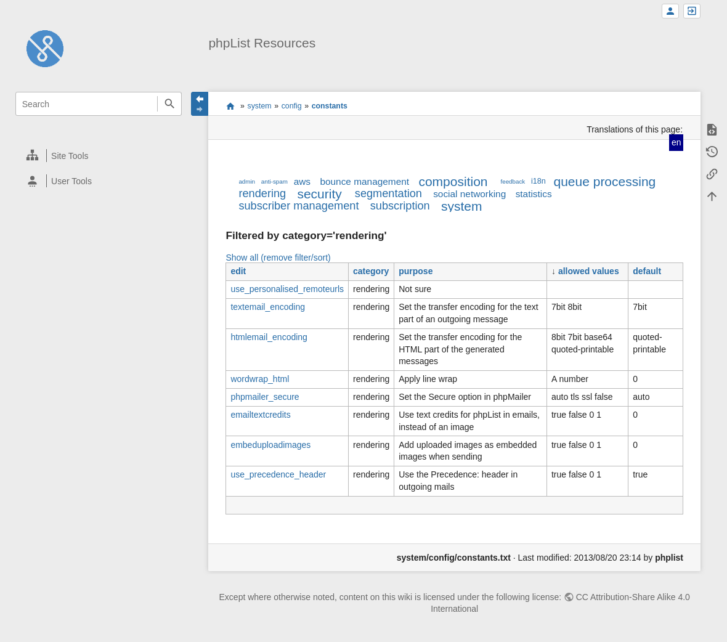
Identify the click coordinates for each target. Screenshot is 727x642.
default (647, 271)
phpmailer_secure (264, 397)
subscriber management (298, 206)
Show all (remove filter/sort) (277, 257)
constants (329, 106)
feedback (513, 181)
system (260, 106)
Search (169, 103)
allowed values (588, 271)
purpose (416, 271)
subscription (400, 206)
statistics (534, 194)
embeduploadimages (270, 445)
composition (452, 181)
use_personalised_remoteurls (287, 289)
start (230, 106)
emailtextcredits (260, 415)
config (292, 106)
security (319, 194)
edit (238, 271)
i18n (538, 181)
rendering (262, 193)
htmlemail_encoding (268, 337)
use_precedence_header (278, 474)
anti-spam (274, 181)
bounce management (364, 181)
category (371, 271)
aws (302, 181)
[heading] (99, 155)
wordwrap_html (259, 379)
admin (246, 181)
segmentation (388, 193)
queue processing (604, 181)
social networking (469, 194)
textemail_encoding (267, 307)
